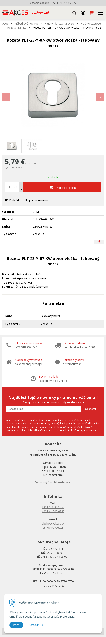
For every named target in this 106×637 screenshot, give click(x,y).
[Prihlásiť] (83, 13)
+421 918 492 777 (66, 2)
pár (16, 187)
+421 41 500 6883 (53, 511)
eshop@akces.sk (39, 2)
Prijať (16, 624)
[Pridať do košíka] (62, 187)
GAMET (37, 212)
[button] (74, 13)
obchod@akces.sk (53, 523)
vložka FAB (48, 324)
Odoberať (90, 408)
